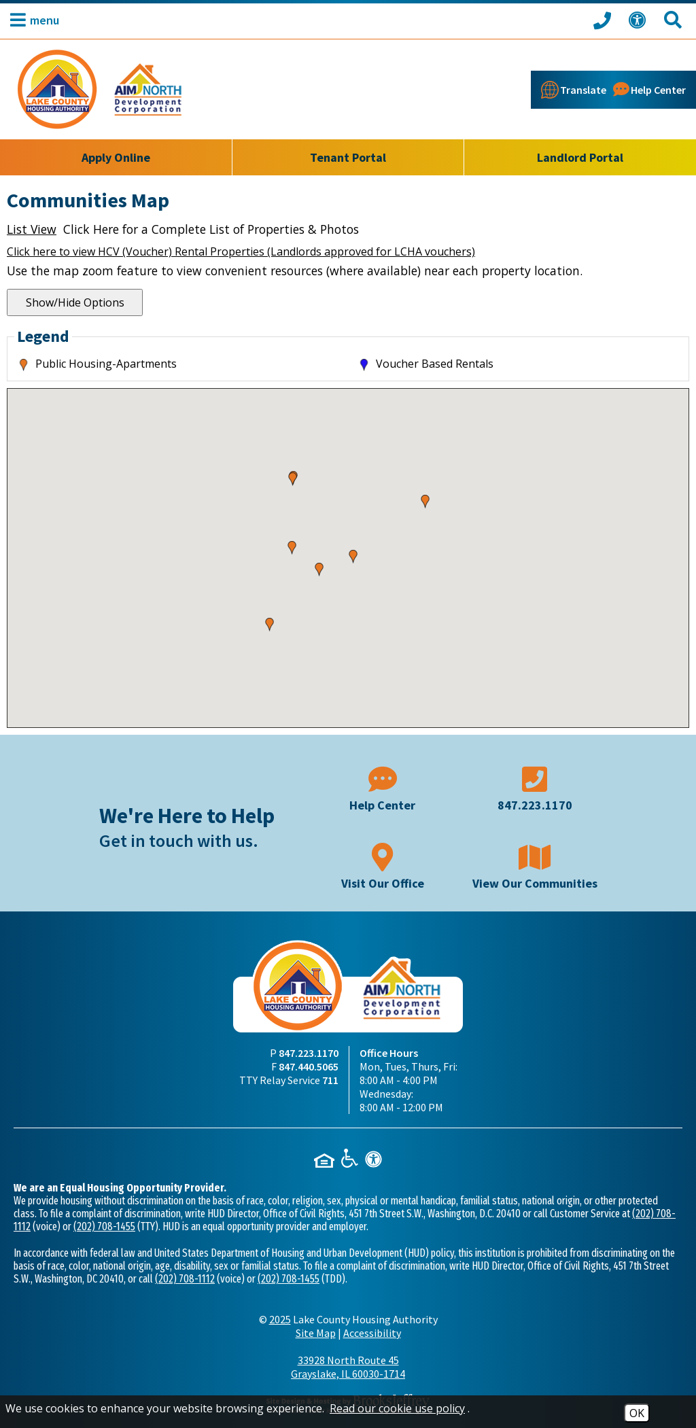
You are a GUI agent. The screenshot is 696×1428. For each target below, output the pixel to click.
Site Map (316, 1333)
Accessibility (372, 1333)
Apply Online (116, 157)
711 (330, 1080)
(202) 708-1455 (104, 1226)
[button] (31, 20)
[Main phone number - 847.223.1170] (535, 787)
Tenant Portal (348, 157)
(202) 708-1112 (185, 1278)
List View (31, 229)
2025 (280, 1319)
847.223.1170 (308, 1053)
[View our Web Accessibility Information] (639, 20)
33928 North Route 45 (348, 1366)
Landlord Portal (580, 157)
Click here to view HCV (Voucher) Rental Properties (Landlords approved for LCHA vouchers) (241, 251)
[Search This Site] (675, 20)
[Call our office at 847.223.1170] (604, 19)
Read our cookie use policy (397, 1408)
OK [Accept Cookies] (636, 1413)
